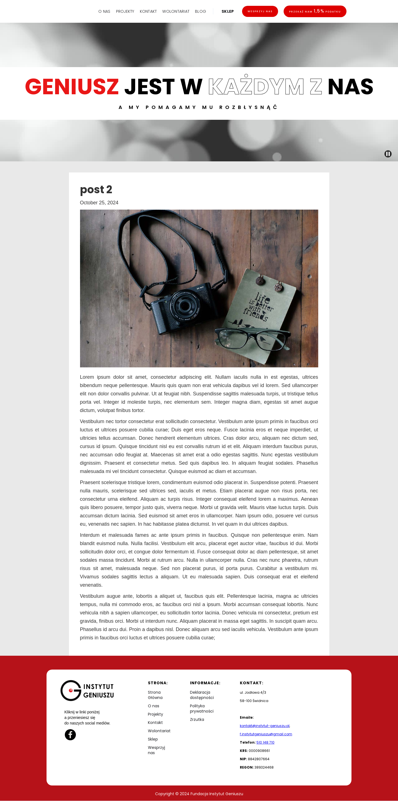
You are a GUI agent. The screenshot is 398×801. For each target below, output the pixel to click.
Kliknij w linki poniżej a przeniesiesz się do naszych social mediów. (88, 717)
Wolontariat (159, 731)
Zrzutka (197, 719)
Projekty (155, 714)
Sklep (153, 739)
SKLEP (228, 11)
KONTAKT (148, 11)
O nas (153, 706)
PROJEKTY (125, 11)
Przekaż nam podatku (315, 11)
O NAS (104, 11)
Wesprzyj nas (260, 11)
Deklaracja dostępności (202, 695)
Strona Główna (155, 695)
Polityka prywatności (202, 708)
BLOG (200, 11)
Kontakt (155, 722)
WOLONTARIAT (175, 11)
